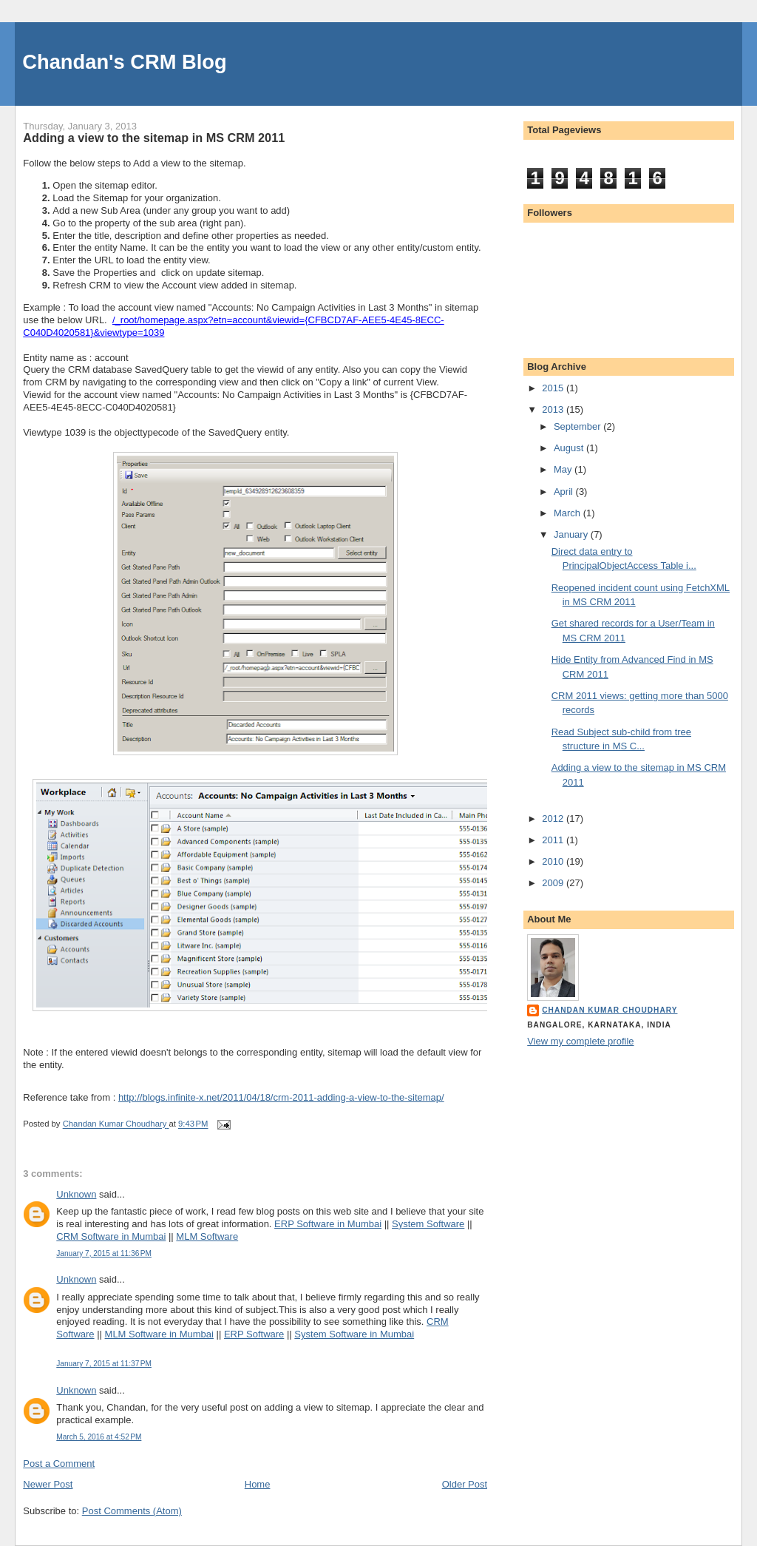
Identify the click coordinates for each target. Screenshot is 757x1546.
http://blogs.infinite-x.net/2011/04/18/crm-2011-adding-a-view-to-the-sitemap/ (281, 1097)
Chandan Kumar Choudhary (609, 1010)
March (568, 513)
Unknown (76, 1194)
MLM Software (207, 1236)
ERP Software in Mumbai (327, 1223)
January (572, 534)
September (578, 426)
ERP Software (254, 1334)
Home (258, 1484)
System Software (428, 1223)
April (565, 491)
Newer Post (47, 1484)
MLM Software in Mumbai (159, 1334)
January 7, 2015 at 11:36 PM (104, 1253)
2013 (554, 409)
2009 (554, 882)
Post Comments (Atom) (132, 1510)
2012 (554, 818)
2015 (554, 388)
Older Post (464, 1484)
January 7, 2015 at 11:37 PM (104, 1364)
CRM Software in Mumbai (111, 1236)
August (570, 447)
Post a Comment (59, 1463)
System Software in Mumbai (354, 1334)
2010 (554, 861)
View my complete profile (580, 1041)
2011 (554, 839)
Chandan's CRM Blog (124, 61)
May (564, 469)
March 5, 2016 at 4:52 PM (98, 1437)
